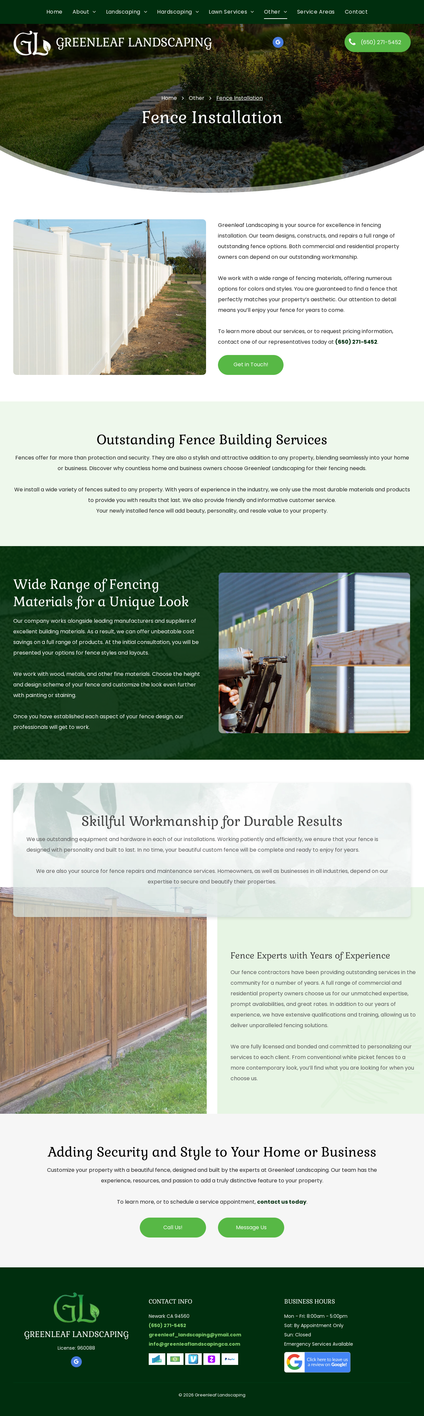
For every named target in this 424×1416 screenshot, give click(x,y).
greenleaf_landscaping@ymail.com (195, 1334)
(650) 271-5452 (356, 342)
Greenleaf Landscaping (134, 42)
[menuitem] (59, 12)
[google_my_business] (278, 43)
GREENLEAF (47, 1334)
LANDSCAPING (100, 1334)
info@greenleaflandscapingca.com (194, 1344)
